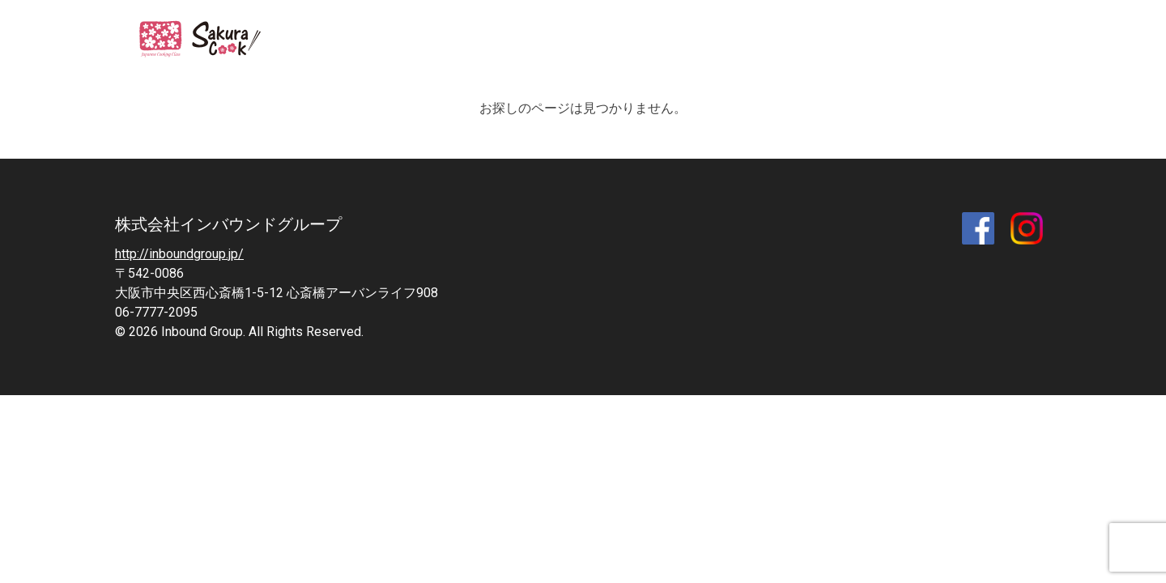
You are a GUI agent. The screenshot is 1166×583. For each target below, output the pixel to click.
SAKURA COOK (210, 40)
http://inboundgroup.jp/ (179, 254)
